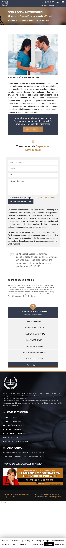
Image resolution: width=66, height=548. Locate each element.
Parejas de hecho (34, 340)
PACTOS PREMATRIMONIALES (14, 433)
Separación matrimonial (34, 334)
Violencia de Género (34, 359)
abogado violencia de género (15, 441)
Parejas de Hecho (10, 437)
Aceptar (49, 544)
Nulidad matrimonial (34, 346)
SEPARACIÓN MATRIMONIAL (14, 426)
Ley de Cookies (10, 497)
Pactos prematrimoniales (34, 353)
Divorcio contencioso (34, 328)
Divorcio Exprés (34, 321)
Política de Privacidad (21, 494)
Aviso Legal (9, 494)
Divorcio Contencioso (12, 422)
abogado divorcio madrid (17, 20)
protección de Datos (46, 197)
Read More (60, 544)
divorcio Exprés (10, 418)
